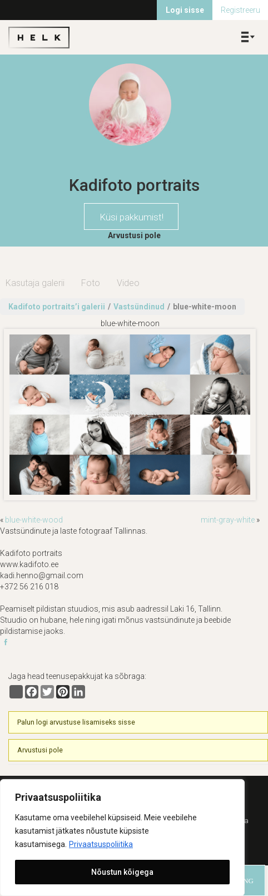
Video (128, 283)
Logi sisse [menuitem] (185, 10)
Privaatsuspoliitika (101, 844)
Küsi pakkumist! (131, 217)
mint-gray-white (228, 519)
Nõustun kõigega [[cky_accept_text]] (122, 872)
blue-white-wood (34, 519)
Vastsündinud (139, 306)
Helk (39, 37)
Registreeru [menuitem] (240, 10)
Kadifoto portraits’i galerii (56, 306)
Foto (90, 283)
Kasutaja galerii (35, 283)
